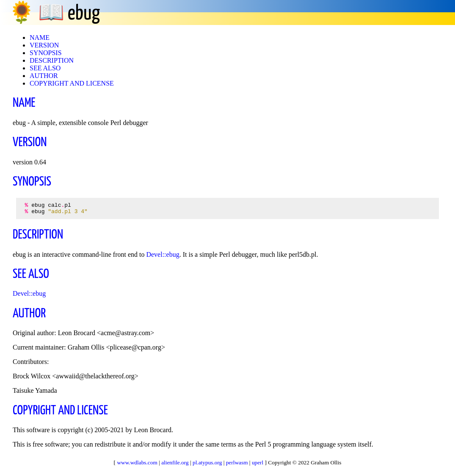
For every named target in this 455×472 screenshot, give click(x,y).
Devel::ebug (162, 257)
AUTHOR (44, 75)
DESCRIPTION (52, 60)
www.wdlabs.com (137, 462)
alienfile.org (175, 462)
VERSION (44, 45)
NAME (40, 37)
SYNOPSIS (46, 52)
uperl (257, 462)
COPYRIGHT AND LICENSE (72, 83)
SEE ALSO (45, 68)
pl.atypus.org (207, 462)
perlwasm (237, 462)
